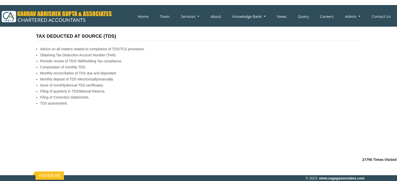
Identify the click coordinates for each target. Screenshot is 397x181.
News (282, 16)
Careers (327, 16)
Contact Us (381, 16)
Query (303, 16)
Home (143, 16)
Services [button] (188, 16)
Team (165, 16)
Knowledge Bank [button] (247, 16)
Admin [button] (351, 16)
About (216, 16)
